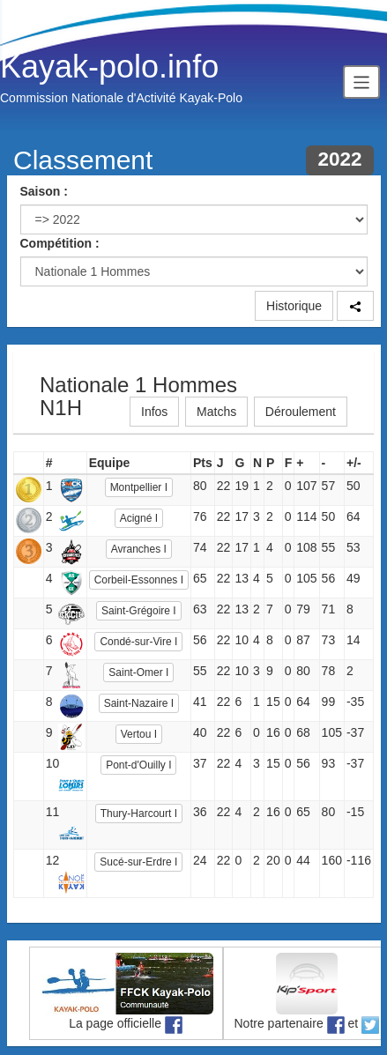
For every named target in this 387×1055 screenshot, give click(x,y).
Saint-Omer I (138, 672)
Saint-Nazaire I (139, 703)
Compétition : (60, 243)
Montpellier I (138, 487)
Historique (294, 306)
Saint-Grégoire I (138, 611)
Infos (154, 412)
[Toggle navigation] (361, 81)
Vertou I (139, 734)
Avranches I (139, 549)
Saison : (44, 191)
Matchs (216, 412)
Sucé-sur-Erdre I (138, 862)
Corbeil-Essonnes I (138, 580)
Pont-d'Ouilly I (138, 765)
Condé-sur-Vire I (138, 641)
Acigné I (139, 518)
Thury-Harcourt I (138, 813)
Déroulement (300, 412)
